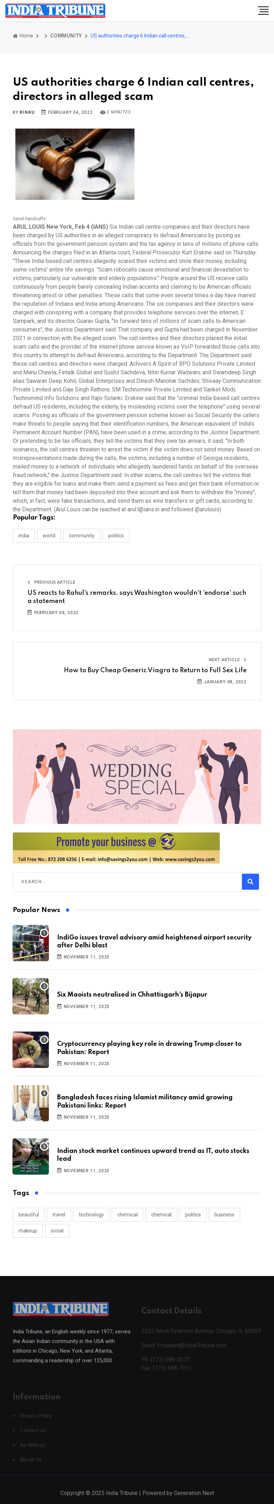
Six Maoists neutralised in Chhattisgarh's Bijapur (132, 995)
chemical (127, 1214)
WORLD (49, 535)
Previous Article (51, 582)
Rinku (27, 112)
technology (91, 1214)
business (224, 1214)
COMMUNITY (66, 36)
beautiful (29, 1214)
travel (58, 1214)
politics (193, 1214)
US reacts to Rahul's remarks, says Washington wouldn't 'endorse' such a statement (136, 597)
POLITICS (116, 535)
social (57, 1231)
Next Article (228, 659)
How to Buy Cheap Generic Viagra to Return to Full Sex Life (155, 670)
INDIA (24, 535)
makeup (28, 1231)
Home (23, 36)
